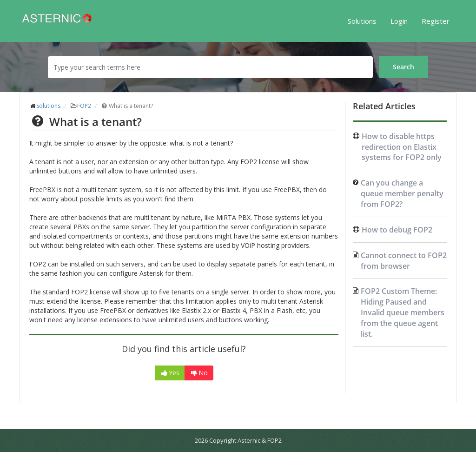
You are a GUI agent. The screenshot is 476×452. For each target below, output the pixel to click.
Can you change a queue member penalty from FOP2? (402, 193)
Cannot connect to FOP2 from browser (404, 260)
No (199, 372)
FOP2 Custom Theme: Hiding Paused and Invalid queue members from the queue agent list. (402, 312)
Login (399, 21)
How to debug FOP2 (397, 230)
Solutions (362, 21)
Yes (169, 372)
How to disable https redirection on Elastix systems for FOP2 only (402, 147)
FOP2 (84, 106)
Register (436, 21)
